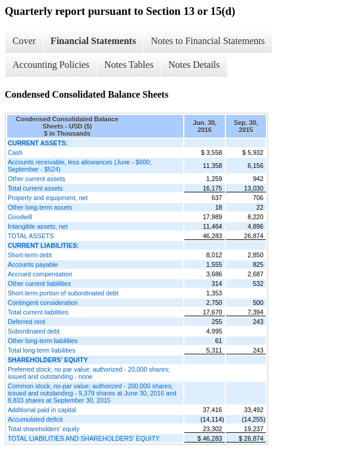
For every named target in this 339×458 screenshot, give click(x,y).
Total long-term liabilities (42, 350)
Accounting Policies (50, 65)
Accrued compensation (40, 274)
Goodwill (20, 216)
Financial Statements (93, 41)
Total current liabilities (38, 312)
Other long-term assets (40, 207)
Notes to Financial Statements (208, 41)
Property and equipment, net (47, 197)
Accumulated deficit (35, 419)
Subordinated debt (33, 331)
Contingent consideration (43, 302)
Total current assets (35, 188)
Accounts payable (33, 264)
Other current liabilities (39, 283)
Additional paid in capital (42, 409)
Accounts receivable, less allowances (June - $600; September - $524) (80, 165)
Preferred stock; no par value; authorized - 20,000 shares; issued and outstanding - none (89, 373)
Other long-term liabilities (43, 340)
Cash (15, 152)
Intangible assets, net (38, 226)
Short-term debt (30, 254)
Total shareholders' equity (44, 428)
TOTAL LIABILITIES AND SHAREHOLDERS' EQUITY (83, 438)
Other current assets (36, 178)
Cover (24, 41)
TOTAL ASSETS (31, 235)
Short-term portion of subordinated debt (63, 293)
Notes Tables (128, 65)
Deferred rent (26, 321)
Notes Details (194, 65)
